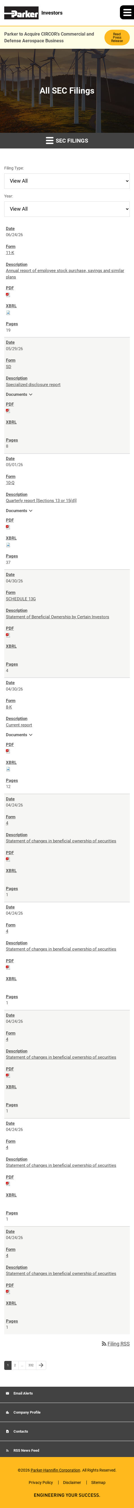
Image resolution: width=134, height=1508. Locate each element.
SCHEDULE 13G (21, 598)
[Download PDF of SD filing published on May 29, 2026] (8, 410)
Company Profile (27, 1412)
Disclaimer (72, 1482)
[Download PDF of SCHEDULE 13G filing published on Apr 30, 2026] (8, 634)
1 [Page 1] (9, 1366)
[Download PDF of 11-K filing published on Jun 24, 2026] (8, 294)
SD (8, 366)
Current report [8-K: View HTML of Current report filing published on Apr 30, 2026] (19, 725)
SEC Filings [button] (67, 140)
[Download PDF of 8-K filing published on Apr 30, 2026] (8, 750)
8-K (9, 707)
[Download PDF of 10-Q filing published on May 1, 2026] (8, 526)
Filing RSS (115, 1344)
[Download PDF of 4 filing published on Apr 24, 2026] (8, 858)
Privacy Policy (41, 1482)
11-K (10, 252)
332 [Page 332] (31, 1366)
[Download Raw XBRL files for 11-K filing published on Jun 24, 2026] (8, 312)
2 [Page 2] (16, 1366)
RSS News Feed (26, 1450)
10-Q (10, 482)
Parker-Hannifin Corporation (55, 1470)
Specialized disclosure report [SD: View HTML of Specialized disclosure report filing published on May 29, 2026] (33, 384)
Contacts (20, 1431)
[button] (127, 12)
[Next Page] (41, 1365)
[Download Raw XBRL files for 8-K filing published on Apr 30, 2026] (8, 768)
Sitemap (98, 1482)
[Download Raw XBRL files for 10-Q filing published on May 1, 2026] (8, 544)
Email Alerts (23, 1393)
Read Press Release (117, 37)
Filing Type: (14, 168)
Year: (8, 196)
